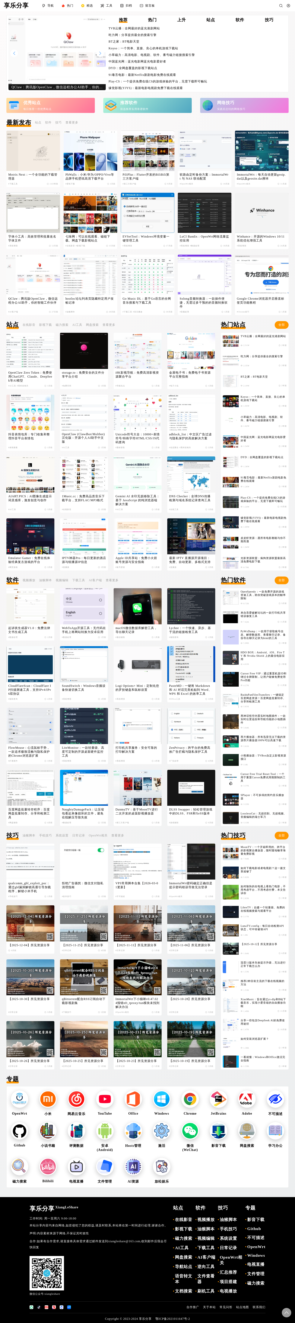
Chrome (190, 1113)
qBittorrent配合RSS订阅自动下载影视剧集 (84, 1001)
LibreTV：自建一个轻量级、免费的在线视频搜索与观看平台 (263, 909)
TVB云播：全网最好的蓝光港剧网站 (134, 28)
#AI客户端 (13, 312)
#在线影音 (70, 246)
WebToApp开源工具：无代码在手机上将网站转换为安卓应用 (84, 630)
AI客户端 (95, 580)
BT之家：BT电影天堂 (124, 41)
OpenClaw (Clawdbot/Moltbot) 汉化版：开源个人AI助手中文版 (84, 438)
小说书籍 (48, 1146)
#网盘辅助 (13, 823)
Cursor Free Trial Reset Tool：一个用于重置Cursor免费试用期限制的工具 (263, 777)
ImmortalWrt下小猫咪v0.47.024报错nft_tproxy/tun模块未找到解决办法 (138, 1002)
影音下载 (218, 1146)
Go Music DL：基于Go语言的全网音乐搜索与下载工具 (147, 300)
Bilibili (48, 1181)
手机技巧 (45, 835)
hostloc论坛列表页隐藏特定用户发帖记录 (89, 300)
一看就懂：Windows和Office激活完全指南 (263, 1059)
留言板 (147, 6)
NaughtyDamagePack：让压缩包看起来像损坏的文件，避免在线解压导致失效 (83, 813)
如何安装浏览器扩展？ (255, 1038)
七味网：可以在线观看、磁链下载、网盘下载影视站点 (87, 238)
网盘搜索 (92, 324)
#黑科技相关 (22, 386)
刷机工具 (206, 1291)
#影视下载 (80, 246)
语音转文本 (183, 1279)
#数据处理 (194, 246)
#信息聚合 (174, 447)
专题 (12, 1079)
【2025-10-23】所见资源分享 (136, 1061)
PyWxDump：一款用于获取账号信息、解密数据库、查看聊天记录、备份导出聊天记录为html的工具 (263, 635)
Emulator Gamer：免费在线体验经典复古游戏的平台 (29, 560)
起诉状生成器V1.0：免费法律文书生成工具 (29, 630)
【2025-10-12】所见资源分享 (259, 944)
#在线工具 (174, 509)
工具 (106, 6)
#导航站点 (120, 386)
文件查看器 (206, 1279)
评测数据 (76, 1146)
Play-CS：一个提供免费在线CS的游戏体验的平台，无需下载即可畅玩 (158, 81)
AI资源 (133, 1181)
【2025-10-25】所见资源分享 (82, 1061)
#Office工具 (174, 699)
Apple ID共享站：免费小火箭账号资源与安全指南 (136, 560)
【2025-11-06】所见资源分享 (190, 945)
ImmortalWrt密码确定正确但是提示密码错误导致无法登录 (191, 885)
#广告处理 (174, 761)
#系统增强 (13, 246)
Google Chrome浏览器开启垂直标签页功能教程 (260, 300)
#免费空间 (66, 386)
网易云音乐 (76, 1114)
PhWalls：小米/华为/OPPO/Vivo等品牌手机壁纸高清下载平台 (89, 176)
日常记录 (78, 835)
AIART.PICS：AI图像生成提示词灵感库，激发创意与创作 (30, 498)
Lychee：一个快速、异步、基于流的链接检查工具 (190, 630)
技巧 (58, 122)
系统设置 (62, 835)
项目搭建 (228, 1281)
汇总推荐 (228, 1272)
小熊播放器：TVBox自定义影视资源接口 (263, 757)
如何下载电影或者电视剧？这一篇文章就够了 (263, 870)
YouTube (105, 1113)
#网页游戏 (13, 567)
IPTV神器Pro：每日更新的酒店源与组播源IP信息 (84, 560)
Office (133, 1113)
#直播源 (65, 567)
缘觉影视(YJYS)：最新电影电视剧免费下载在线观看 (146, 88)
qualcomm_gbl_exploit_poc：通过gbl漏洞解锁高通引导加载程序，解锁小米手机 (29, 887)
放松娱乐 (162, 1181)
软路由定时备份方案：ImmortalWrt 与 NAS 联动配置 (204, 176)
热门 (67, 6)
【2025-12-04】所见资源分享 (29, 945)
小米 (48, 1114)
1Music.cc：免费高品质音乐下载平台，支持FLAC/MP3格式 (83, 498)
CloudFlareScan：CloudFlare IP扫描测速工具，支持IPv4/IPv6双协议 (29, 689)
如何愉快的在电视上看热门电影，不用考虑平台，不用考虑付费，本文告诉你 (263, 890)
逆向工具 (206, 1266)
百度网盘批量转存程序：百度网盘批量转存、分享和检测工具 (29, 813)
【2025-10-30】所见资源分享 (29, 999)
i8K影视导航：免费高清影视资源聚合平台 (137, 374)
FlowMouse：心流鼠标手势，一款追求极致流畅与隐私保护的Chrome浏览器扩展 (29, 751)
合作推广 (192, 1307)
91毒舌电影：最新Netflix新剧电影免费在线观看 (142, 74)
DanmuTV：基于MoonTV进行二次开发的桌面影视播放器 (137, 811)
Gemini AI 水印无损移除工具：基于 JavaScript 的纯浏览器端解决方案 (138, 500)
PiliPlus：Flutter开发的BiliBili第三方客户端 (146, 176)
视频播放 (29, 580)
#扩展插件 (13, 761)
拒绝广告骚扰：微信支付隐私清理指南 (82, 885)
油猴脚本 (45, 580)
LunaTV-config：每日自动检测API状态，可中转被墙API (262, 928)
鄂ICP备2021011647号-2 (172, 1318)
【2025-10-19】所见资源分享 (190, 1061)
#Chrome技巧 (243, 312)
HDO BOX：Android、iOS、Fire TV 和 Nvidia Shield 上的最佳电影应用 (263, 656)
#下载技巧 (66, 1012)
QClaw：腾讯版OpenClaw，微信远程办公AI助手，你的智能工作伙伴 (33, 300)
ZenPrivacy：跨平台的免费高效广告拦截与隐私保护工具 (190, 749)
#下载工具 (13, 184)
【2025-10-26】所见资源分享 (29, 1061)
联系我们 (259, 1307)
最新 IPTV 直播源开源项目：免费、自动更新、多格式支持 (190, 560)
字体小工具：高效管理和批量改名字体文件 (32, 238)
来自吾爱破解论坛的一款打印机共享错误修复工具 (263, 614)
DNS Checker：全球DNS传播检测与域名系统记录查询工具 (190, 498)
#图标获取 (120, 447)
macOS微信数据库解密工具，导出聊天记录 (136, 630)
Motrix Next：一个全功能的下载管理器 (32, 176)
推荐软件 (129, 102)
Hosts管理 (133, 1146)
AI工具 (77, 324)
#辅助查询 (174, 637)
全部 (281, 324)
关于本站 (209, 1307)
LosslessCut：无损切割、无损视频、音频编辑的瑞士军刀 (264, 815)
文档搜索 (183, 1291)
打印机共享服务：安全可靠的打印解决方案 (136, 749)
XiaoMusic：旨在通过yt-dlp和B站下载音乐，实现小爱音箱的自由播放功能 (263, 1003)
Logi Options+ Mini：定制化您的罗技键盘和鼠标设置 (137, 687)
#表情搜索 (13, 447)
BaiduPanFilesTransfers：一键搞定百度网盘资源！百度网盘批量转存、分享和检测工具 (263, 698)
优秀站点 (32, 102)
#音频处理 (184, 312)
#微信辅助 (120, 637)
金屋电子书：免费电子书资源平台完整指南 (190, 374)
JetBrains (218, 1113)
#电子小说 (174, 386)
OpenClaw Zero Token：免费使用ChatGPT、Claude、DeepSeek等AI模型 (30, 376)
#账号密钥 (120, 567)
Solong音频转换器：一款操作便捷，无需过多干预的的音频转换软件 (204, 302)
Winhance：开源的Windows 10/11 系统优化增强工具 (261, 238)
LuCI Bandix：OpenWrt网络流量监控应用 (204, 238)
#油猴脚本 (70, 312)
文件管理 (105, 1181)
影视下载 (45, 324)
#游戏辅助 (174, 823)
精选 (87, 6)
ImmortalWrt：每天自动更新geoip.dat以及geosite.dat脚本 (261, 176)
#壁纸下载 (70, 184)
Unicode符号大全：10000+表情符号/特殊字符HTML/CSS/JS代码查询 (138, 438)
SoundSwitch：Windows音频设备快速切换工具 (84, 687)
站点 (38, 122)
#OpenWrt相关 (186, 184)
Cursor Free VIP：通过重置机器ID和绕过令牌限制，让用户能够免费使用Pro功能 (264, 677)
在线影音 (29, 324)
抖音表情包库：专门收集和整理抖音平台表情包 (29, 436)
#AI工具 (12, 386)
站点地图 (242, 1307)
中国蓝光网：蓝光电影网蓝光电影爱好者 (137, 61)
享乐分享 (54, 1208)
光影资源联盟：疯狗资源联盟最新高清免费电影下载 (263, 560)
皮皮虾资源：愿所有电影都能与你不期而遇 (263, 540)
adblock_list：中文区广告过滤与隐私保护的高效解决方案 (190, 436)
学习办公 (275, 1146)
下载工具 (78, 580)
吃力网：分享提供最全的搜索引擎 (133, 35)
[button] (100, 53)
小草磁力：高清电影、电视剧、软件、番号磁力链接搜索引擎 (152, 54)
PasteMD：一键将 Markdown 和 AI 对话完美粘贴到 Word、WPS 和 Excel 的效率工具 (190, 689)
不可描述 (275, 1114)
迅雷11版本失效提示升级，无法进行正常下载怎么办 (263, 964)
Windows (161, 1113)
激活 (161, 1146)
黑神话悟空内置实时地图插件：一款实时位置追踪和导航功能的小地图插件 (263, 719)
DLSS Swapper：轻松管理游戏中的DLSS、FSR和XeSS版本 (190, 811)
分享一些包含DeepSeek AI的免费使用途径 (263, 1022)
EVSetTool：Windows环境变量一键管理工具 (146, 238)
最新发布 (18, 122)
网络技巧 (225, 102)
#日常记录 (66, 950)
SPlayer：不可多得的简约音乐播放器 (262, 797)
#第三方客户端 (129, 184)
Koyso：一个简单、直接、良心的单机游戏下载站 (143, 48)
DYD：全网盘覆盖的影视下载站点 (133, 68)
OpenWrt (19, 1113)
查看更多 (71, 122)
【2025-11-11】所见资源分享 (136, 945)
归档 (126, 6)
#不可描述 (120, 896)
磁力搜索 (62, 324)
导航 (48, 6)
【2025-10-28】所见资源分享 (190, 999)
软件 (48, 122)
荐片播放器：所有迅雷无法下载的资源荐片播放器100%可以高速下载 (263, 739)
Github (19, 1145)
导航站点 (183, 1266)
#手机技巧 (13, 896)
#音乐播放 (137, 312)
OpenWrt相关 (98, 835)
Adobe (247, 1113)
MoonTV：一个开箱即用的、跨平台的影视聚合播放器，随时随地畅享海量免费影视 (263, 850)
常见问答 (226, 1307)
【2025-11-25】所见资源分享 (82, 945)
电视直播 (76, 1181)
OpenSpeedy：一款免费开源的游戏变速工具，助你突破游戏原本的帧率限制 (263, 595)
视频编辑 (62, 580)
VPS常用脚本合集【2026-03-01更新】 (137, 885)
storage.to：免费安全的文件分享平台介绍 (83, 374)
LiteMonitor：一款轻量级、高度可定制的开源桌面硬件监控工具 (83, 751)
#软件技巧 (66, 896)
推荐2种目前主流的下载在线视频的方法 (262, 983)
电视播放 (228, 1291)
